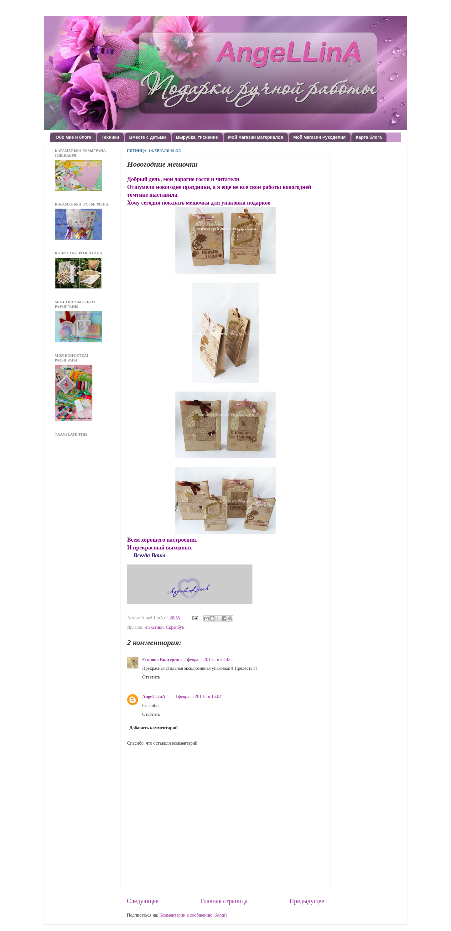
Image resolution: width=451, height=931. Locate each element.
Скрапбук (175, 627)
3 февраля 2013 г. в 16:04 (198, 696)
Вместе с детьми (147, 137)
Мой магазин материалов (255, 137)
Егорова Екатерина (162, 659)
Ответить (151, 676)
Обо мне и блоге (73, 137)
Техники (110, 137)
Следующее (142, 900)
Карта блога (369, 137)
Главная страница (224, 900)
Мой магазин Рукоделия (319, 137)
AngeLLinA (153, 696)
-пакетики (154, 627)
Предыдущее (306, 900)
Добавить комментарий (153, 727)
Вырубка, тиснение (197, 137)
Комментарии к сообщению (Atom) (193, 915)
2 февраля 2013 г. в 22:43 (207, 659)
